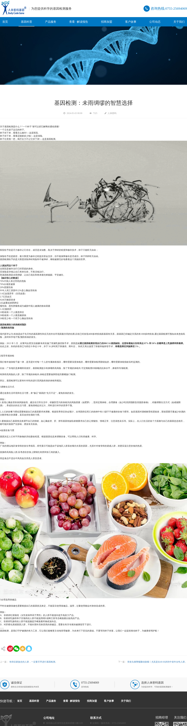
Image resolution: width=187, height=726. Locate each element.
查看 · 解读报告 (78, 21)
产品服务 (50, 21)
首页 (5, 21)
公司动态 (155, 21)
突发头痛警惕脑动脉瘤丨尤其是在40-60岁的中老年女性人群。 (157, 662)
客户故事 (130, 21)
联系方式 (95, 717)
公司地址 (49, 717)
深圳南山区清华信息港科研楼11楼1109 (64, 723)
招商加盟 (106, 21)
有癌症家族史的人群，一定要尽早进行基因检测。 (33, 662)
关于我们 (179, 21)
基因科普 (26, 21)
